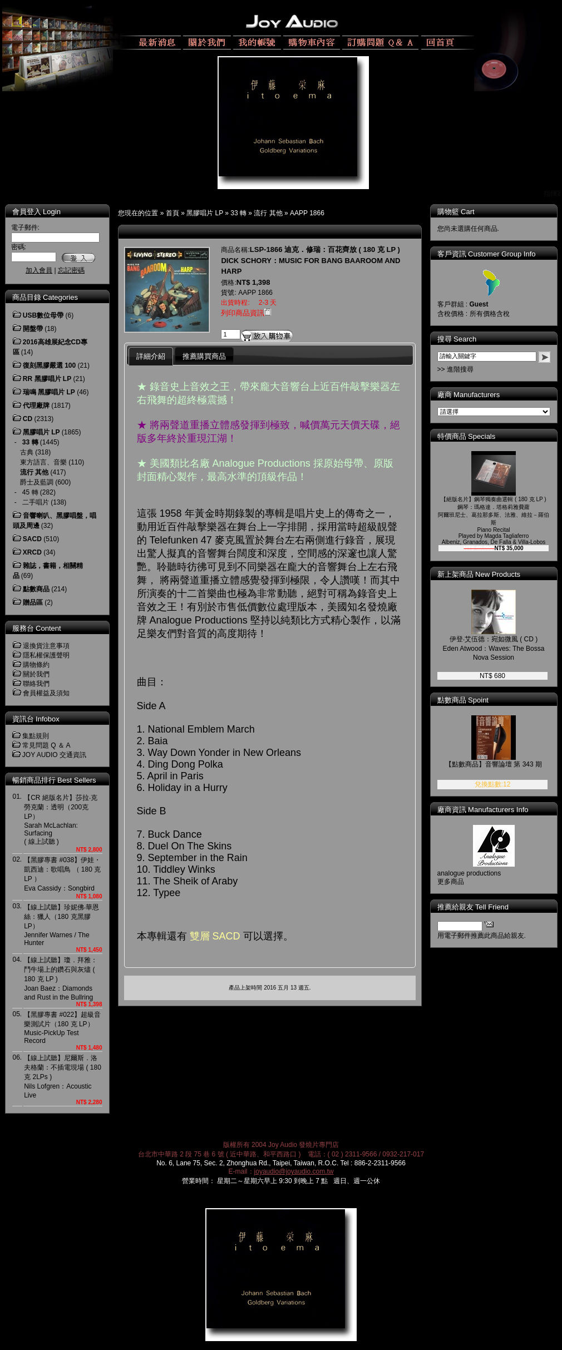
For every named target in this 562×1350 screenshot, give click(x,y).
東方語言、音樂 (43, 462)
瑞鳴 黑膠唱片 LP (49, 392)
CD (27, 419)
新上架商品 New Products (479, 574)
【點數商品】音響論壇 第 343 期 (493, 764)
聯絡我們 (36, 684)
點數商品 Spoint (463, 700)
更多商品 (450, 882)
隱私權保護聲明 (46, 655)
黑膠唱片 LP (204, 213)
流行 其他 (268, 213)
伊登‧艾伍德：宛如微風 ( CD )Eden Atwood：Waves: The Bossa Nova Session (494, 648)
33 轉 (238, 213)
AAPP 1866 (307, 213)
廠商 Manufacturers (468, 394)
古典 (26, 452)
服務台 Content (36, 628)
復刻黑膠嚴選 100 (49, 365)
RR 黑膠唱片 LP (47, 379)
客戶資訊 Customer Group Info (486, 254)
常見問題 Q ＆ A (46, 745)
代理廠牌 (36, 405)
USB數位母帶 (43, 315)
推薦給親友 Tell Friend (473, 907)
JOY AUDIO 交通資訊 (54, 755)
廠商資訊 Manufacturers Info (483, 809)
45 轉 (30, 492)
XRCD (32, 552)
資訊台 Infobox (36, 719)
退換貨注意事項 (46, 646)
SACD (32, 539)
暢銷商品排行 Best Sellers (54, 780)
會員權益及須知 (46, 693)
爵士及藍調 (36, 482)
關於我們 (36, 674)
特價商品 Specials (466, 436)
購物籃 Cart (456, 211)
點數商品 (36, 589)
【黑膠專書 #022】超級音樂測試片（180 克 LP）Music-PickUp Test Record (62, 1028)
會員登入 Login (36, 211)
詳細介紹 (150, 356)
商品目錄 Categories (45, 297)
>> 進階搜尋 (455, 369)
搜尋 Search (457, 339)
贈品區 (33, 602)
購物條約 (36, 665)
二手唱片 (35, 502)
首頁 (172, 213)
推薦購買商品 (204, 356)
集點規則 (35, 736)
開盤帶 (33, 329)
